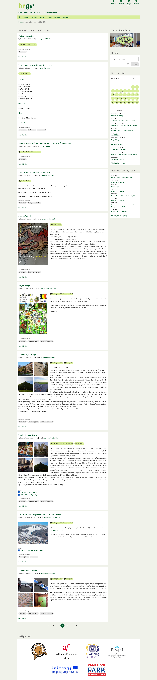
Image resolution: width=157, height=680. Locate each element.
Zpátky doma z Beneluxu (29, 435)
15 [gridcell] (133, 94)
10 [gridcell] (113, 94)
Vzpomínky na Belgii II (27, 570)
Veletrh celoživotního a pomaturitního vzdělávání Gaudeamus (44, 143)
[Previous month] (134, 79)
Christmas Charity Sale (118, 182)
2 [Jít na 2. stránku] (53, 625)
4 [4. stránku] (62, 625)
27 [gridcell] (125, 102)
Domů (20, 22)
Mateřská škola (54, 17)
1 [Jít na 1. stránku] (48, 625)
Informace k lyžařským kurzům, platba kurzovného (40, 514)
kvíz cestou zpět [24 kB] (27, 494)
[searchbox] (127, 59)
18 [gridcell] (117, 98)
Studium (34, 17)
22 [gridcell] (133, 98)
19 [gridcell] (121, 98)
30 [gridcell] (137, 102)
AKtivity (43, 17)
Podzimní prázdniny (27, 36)
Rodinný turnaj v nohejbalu (119, 211)
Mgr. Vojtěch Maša (45, 39)
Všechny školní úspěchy (119, 216)
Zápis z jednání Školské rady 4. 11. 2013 (34, 65)
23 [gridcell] (137, 98)
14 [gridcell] (129, 94)
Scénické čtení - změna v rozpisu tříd (34, 172)
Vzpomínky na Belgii (27, 354)
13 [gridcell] (125, 94)
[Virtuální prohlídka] (125, 40)
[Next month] (138, 79)
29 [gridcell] (133, 102)
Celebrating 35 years (117, 200)
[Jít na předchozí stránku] (44, 626)
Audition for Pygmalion (118, 191)
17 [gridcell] (113, 98)
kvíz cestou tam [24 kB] (27, 492)
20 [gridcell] (125, 98)
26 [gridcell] (121, 102)
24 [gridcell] (113, 102)
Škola (26, 17)
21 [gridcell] (129, 98)
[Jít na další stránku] (81, 626)
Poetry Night (115, 187)
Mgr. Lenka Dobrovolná (47, 175)
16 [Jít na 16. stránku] (76, 625)
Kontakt (66, 17)
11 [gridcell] (117, 94)
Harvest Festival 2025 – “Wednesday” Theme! (124, 196)
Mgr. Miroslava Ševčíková (48, 288)
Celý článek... (22, 57)
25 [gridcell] (117, 102)
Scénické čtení (24, 216)
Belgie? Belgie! (24, 285)
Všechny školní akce (118, 163)
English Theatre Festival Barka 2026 (121, 178)
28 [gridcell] (129, 102)
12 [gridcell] (121, 94)
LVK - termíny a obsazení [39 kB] (30, 550)
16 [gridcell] (137, 94)
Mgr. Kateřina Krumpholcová (52, 517)
